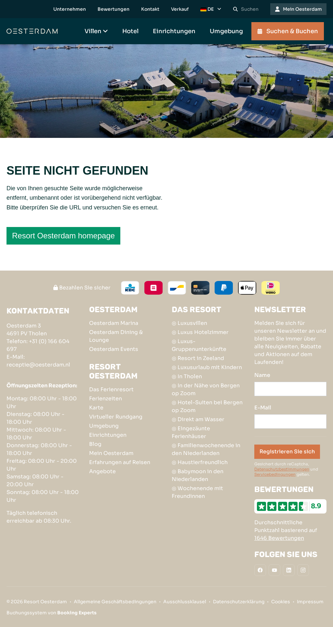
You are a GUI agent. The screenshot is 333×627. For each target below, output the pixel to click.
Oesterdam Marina (113, 323)
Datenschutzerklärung (238, 602)
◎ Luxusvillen (189, 323)
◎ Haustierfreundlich (200, 462)
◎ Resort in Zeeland (198, 358)
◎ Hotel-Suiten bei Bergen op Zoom (207, 406)
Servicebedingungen (275, 474)
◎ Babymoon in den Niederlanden (197, 475)
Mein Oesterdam (111, 453)
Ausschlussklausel (184, 602)
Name (262, 375)
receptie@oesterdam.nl (38, 364)
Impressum (310, 602)
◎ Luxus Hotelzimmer (200, 332)
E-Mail (262, 407)
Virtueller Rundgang (115, 416)
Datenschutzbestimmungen (281, 469)
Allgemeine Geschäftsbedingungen (115, 602)
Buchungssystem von (52, 613)
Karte (96, 407)
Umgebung (104, 425)
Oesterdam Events (113, 349)
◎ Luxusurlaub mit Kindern (207, 367)
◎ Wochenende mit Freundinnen (197, 492)
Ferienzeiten (105, 398)
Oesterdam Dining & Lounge (116, 336)
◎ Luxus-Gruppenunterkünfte (199, 345)
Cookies (280, 602)
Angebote (102, 471)
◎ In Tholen (187, 376)
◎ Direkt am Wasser (198, 419)
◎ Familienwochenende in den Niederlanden (206, 449)
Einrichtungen (108, 435)
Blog (95, 444)
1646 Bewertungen (279, 538)
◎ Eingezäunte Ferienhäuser (191, 432)
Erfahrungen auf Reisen (119, 462)
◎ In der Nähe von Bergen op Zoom (206, 389)
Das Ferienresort (111, 389)
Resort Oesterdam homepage (63, 235)
